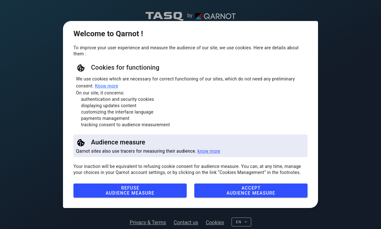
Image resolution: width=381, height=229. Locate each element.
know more (208, 151)
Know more (106, 85)
